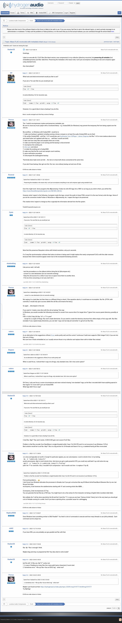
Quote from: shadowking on (37, 292)
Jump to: (109, 608)
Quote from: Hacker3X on (36, 179)
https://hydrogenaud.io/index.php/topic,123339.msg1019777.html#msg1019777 (66, 587)
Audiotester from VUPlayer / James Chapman (74, 136)
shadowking (11, 263)
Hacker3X (11, 49)
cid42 (11, 528)
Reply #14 (25, 544)
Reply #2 (25, 120)
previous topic (108, 41)
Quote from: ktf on (34, 217)
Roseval (11, 175)
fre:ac (53, 335)
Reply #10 (25, 396)
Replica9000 (11, 513)
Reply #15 (25, 559)
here (112, 31)
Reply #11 (25, 453)
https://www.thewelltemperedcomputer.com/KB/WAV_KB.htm (42, 191)
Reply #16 (25, 575)
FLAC (31, 20)
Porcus (11, 120)
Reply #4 (25, 212)
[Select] (29, 86)
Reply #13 (25, 528)
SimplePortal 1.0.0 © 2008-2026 (25, 619)
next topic (116, 41)
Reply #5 (25, 263)
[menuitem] (117, 37)
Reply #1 (25, 73)
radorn (11, 331)
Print (117, 37)
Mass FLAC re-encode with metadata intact (49, 20)
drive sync (27, 147)
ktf (11, 73)
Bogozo (11, 350)
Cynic (11, 212)
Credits (15, 619)
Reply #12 (25, 513)
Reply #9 (25, 368)
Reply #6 (25, 287)
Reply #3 (25, 175)
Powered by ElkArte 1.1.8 (6, 619)
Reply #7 (25, 331)
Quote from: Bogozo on (36, 373)
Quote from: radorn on (36, 354)
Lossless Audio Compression (17, 20)
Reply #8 (25, 350)
